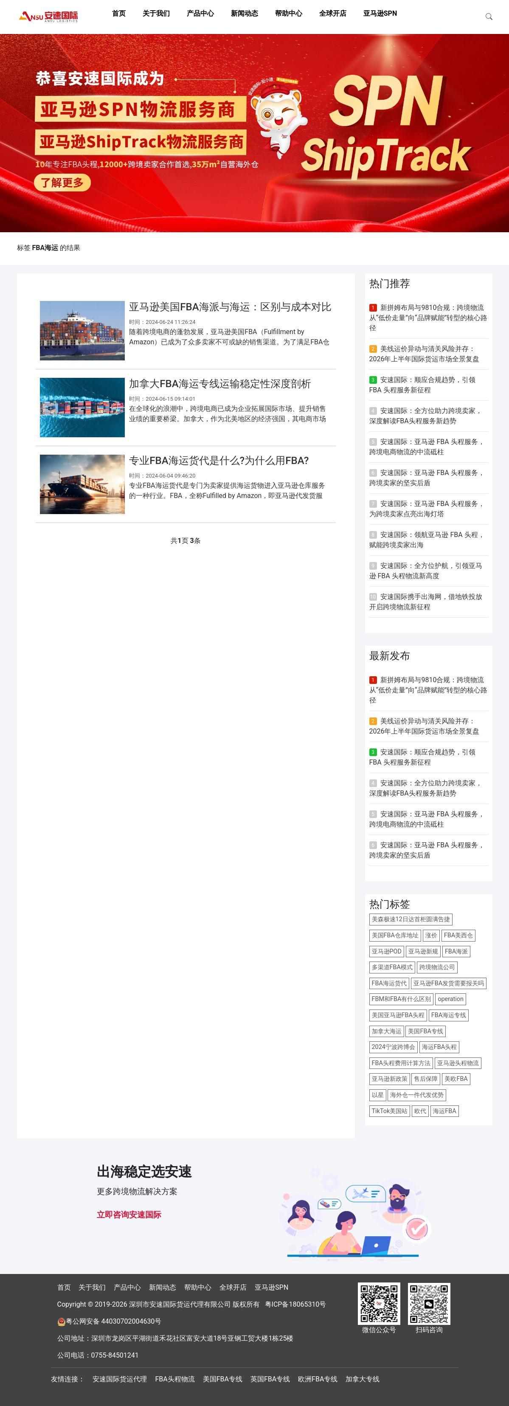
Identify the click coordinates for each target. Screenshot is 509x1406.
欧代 (420, 1111)
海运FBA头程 (439, 1047)
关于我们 (156, 13)
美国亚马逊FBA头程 (398, 1015)
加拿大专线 (363, 1379)
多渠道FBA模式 (392, 967)
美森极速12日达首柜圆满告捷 (411, 919)
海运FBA (444, 1111)
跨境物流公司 (437, 967)
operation (451, 999)
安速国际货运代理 (120, 1379)
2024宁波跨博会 (393, 1047)
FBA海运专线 (448, 1015)
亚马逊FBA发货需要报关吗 (448, 983)
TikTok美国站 (390, 1111)
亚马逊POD (387, 951)
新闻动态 (244, 13)
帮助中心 (288, 13)
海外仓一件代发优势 (417, 1095)
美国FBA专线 (425, 1031)
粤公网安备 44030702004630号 (114, 1321)
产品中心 (200, 13)
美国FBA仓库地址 (395, 935)
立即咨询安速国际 (129, 1215)
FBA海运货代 (389, 983)
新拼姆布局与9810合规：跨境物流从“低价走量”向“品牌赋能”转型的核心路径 (428, 318)
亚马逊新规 (423, 951)
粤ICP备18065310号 (295, 1304)
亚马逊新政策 (390, 1079)
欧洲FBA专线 (317, 1379)
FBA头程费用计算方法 (401, 1063)
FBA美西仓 (458, 935)
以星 (378, 1095)
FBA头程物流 (174, 1379)
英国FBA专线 (270, 1379)
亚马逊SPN (380, 13)
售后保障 (426, 1079)
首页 (119, 13)
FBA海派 (456, 951)
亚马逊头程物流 (458, 1063)
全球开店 (332, 13)
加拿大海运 (387, 1031)
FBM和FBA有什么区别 (401, 999)
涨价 (431, 935)
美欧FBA (455, 1079)
